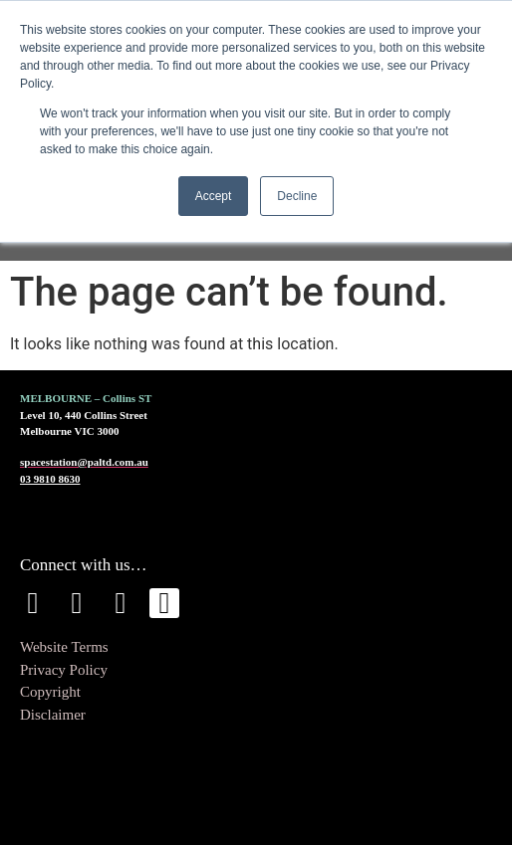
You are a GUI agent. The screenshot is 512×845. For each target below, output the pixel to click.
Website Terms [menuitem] (64, 647)
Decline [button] (297, 196)
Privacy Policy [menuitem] (64, 670)
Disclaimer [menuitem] (53, 715)
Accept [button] (213, 196)
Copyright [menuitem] (50, 692)
